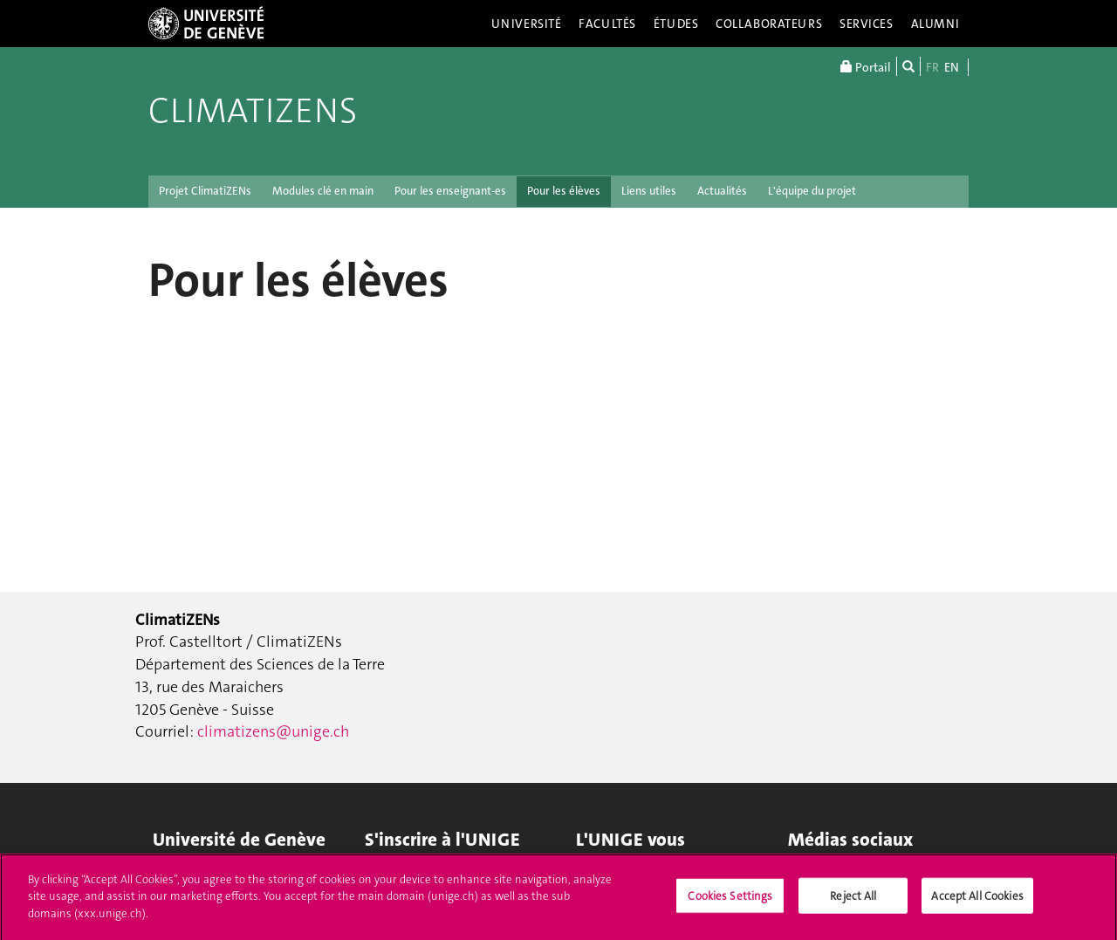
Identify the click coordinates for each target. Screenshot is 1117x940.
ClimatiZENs (252, 111)
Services (866, 23)
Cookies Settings (730, 902)
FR (932, 67)
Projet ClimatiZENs (205, 190)
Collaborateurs (769, 23)
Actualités (722, 190)
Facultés (607, 23)
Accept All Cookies (977, 902)
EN (951, 67)
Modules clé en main (322, 190)
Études (676, 23)
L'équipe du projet (812, 190)
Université (526, 23)
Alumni (935, 23)
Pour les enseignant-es (450, 190)
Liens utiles (648, 190)
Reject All (853, 902)
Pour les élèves (563, 190)
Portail (865, 66)
